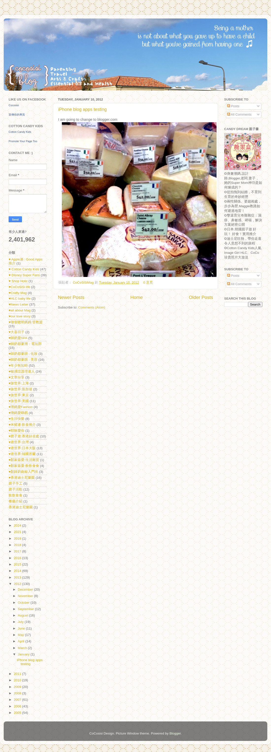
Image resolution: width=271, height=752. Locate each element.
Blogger (175, 733)
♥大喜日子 (16, 332)
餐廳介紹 (15, 501)
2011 (18, 674)
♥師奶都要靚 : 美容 (23, 359)
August (23, 615)
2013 (18, 577)
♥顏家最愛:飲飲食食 (24, 466)
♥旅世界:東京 (19, 395)
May (21, 635)
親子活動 (15, 489)
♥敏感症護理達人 (22, 371)
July (21, 622)
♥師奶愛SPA (18, 338)
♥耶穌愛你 (16, 430)
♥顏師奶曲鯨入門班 (23, 472)
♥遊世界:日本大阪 (22, 448)
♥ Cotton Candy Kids (24, 269)
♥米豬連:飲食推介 (22, 425)
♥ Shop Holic (18, 281)
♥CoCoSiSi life (19, 287)
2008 (18, 693)
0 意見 (148, 282)
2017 (18, 551)
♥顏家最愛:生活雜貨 (24, 460)
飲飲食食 (15, 495)
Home (136, 297)
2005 (18, 713)
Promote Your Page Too (23, 141)
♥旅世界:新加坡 (20, 389)
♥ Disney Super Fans (24, 275)
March (23, 648)
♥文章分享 (16, 377)
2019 (18, 538)
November (26, 596)
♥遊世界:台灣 (19, 442)
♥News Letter (18, 304)
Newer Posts (71, 297)
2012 (18, 584)
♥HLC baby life (20, 298)
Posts (233, 106)
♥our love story (20, 316)
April (21, 641)
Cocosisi (14, 105)
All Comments (239, 114)
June (22, 628)
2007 (18, 699)
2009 (18, 687)
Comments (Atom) (91, 307)
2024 (18, 525)
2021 (18, 532)
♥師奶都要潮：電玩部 (25, 344)
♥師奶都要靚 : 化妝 (23, 354)
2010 (18, 680)
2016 (18, 558)
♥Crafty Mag (18, 293)
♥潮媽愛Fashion (21, 407)
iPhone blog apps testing (82, 109)
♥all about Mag (20, 310)
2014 (18, 571)
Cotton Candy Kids (20, 131)
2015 (18, 564)
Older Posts (201, 297)
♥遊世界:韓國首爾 (22, 454)
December (26, 589)
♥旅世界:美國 (19, 401)
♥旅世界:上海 (19, 383)
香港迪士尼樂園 (21, 507)
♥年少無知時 (18, 365)
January (24, 654)
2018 (18, 545)
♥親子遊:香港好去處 (24, 436)
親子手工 (15, 483)
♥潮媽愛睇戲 (18, 413)
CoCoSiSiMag (84, 282)
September (26, 609)
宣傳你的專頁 (17, 114)
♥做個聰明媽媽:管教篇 (26, 322)
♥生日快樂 (16, 419)
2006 (18, 706)
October (24, 602)
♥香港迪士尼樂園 (22, 477)
